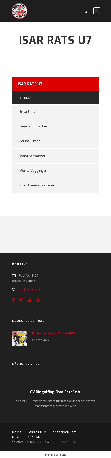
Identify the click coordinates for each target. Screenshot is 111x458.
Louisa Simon (29, 141)
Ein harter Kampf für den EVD (53, 333)
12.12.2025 (42, 340)
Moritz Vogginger (33, 170)
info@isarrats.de (29, 289)
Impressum (37, 432)
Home (17, 432)
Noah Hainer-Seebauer (36, 185)
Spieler (25, 97)
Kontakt (35, 437)
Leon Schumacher (33, 126)
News (17, 437)
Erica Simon (28, 111)
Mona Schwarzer (32, 156)
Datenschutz (64, 432)
